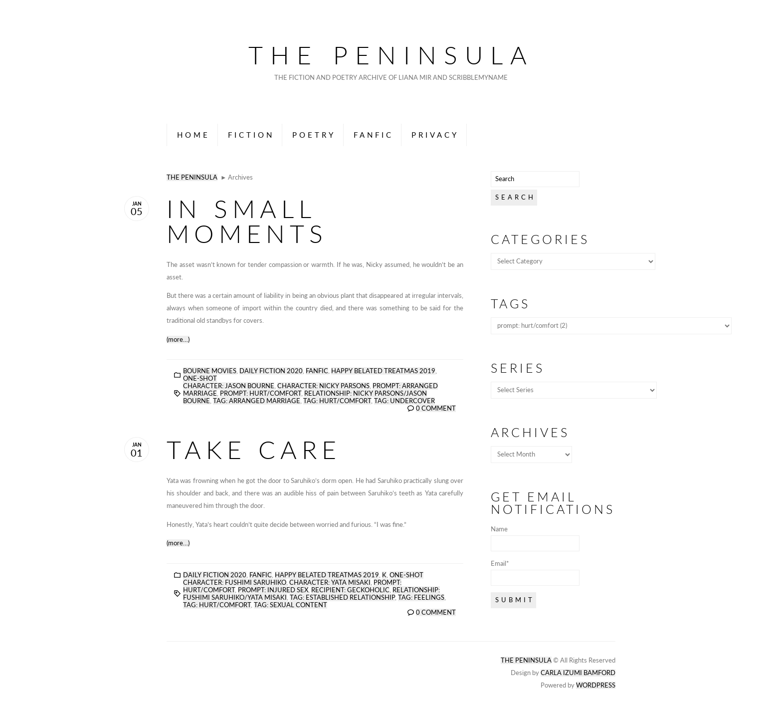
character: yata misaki (330, 582)
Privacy (435, 134)
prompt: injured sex (273, 590)
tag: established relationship (342, 597)
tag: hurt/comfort (337, 401)
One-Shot (200, 378)
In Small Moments (247, 221)
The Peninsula (391, 54)
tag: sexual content (290, 605)
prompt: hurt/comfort (260, 393)
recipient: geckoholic (350, 590)
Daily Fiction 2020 (271, 371)
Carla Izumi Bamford (578, 673)
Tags (510, 303)
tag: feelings (421, 597)
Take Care (254, 450)
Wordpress (595, 685)
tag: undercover (404, 401)
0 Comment (436, 408)
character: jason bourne (228, 386)
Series (518, 368)
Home (193, 134)
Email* (535, 573)
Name (535, 538)
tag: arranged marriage (256, 401)
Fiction (251, 134)
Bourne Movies (209, 371)
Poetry (314, 134)
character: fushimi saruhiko (234, 582)
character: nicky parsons (323, 386)
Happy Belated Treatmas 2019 (383, 371)
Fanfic (373, 134)
